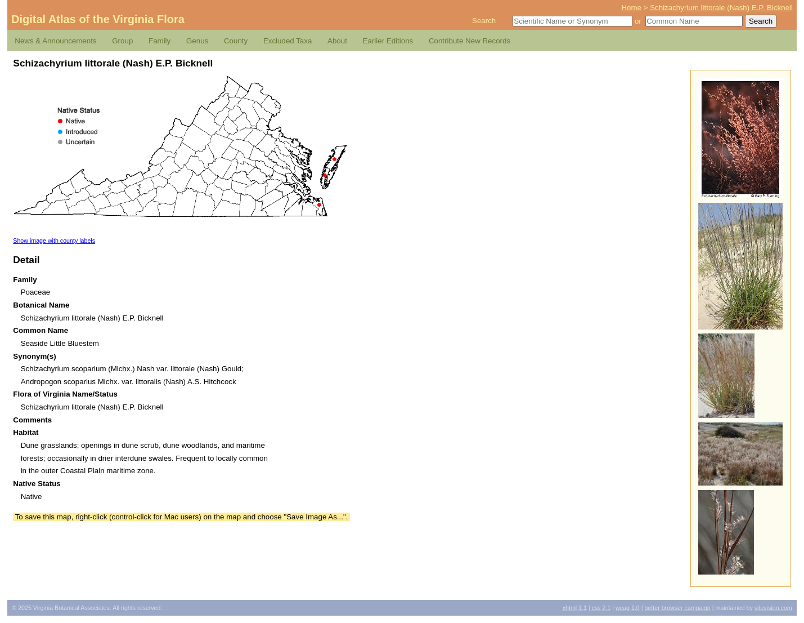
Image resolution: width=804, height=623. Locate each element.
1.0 (628, 607)
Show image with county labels (54, 240)
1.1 (575, 607)
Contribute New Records (469, 41)
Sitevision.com (773, 607)
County (236, 41)
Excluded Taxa (287, 41)
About (337, 41)
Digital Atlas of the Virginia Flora (98, 19)
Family (159, 41)
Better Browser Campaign (677, 607)
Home (631, 7)
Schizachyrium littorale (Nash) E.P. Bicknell (721, 7)
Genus (197, 41)
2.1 (601, 607)
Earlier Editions (388, 41)
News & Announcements (55, 41)
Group (122, 41)
